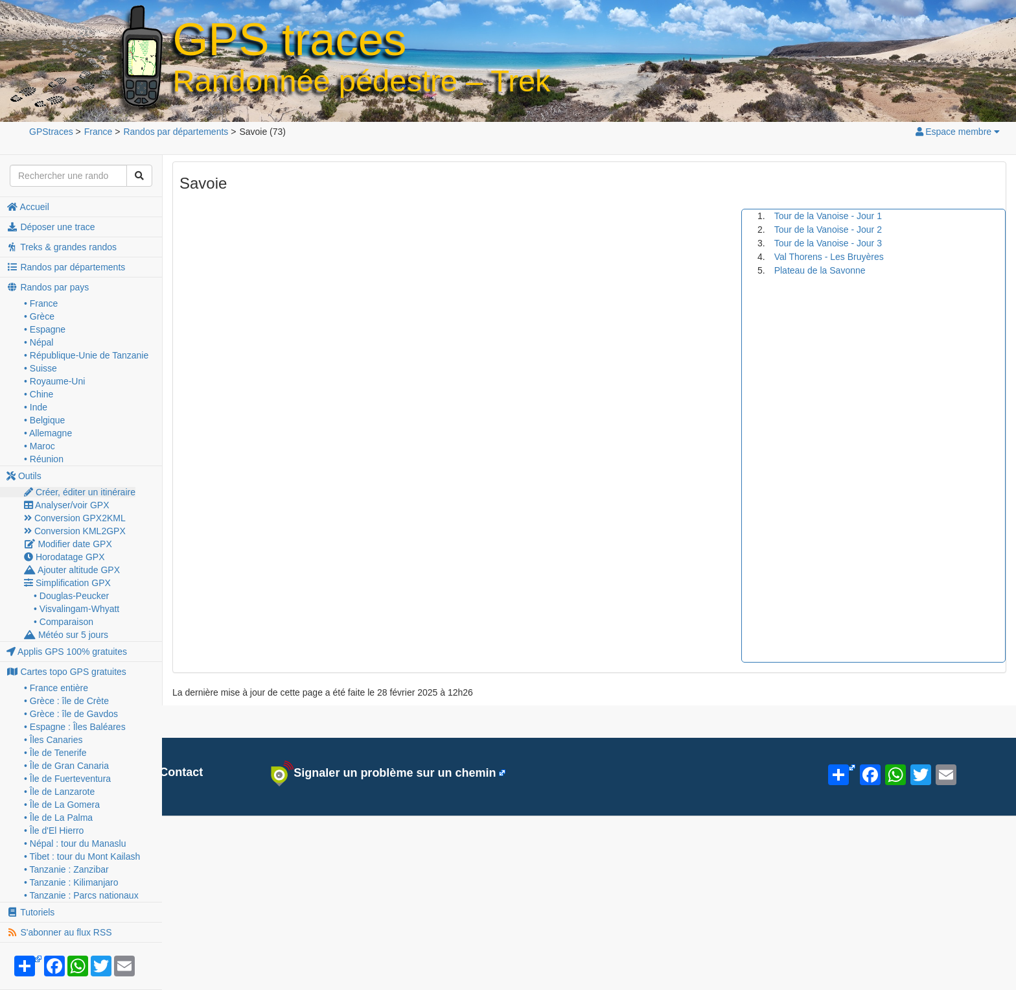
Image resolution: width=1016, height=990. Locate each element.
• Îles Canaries (53, 740)
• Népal (38, 342)
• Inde (35, 407)
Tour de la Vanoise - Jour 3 (828, 243)
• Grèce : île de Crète (66, 701)
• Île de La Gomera (62, 804)
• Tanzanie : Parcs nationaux (81, 895)
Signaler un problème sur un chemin (383, 773)
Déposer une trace (50, 227)
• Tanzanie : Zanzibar (66, 869)
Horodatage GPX (64, 557)
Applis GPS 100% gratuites (66, 651)
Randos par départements (65, 267)
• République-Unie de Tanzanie (86, 355)
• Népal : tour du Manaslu (75, 843)
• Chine (38, 394)
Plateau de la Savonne (820, 270)
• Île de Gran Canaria (66, 765)
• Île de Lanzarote (59, 791)
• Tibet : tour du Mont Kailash (82, 856)
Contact (173, 772)
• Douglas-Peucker (71, 596)
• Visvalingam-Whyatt (76, 609)
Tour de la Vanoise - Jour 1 (828, 216)
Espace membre (957, 131)
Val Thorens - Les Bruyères (829, 257)
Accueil (27, 207)
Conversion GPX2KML (75, 518)
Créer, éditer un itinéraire (79, 492)
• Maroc (39, 446)
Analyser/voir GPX (67, 505)
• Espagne (44, 329)
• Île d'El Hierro (54, 830)
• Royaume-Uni (54, 381)
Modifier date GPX (68, 544)
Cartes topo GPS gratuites (66, 671)
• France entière (56, 688)
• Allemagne (48, 433)
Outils (23, 476)
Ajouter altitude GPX (72, 570)
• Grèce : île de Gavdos (71, 714)
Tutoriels (30, 912)
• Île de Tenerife (55, 753)
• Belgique (44, 420)
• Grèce (39, 316)
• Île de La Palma (58, 817)
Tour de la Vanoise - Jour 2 (828, 229)
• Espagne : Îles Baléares (75, 727)
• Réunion (44, 459)
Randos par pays (47, 287)
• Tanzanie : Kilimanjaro (71, 882)
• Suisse (40, 368)
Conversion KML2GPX (75, 531)
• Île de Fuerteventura (67, 778)
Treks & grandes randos (61, 247)
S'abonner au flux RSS (59, 932)
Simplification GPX (67, 583)
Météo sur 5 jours (66, 635)
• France (41, 303)
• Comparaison (63, 622)
